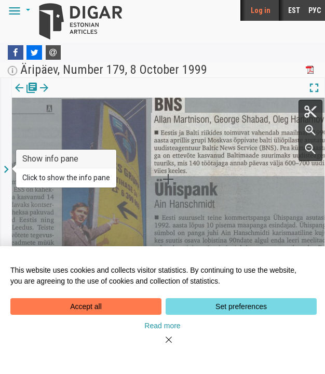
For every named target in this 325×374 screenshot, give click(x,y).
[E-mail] (53, 52)
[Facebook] (15, 52)
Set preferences (241, 306)
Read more (162, 326)
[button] (17, 10)
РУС (314, 10)
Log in (260, 10)
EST (294, 10)
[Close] (162, 345)
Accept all (86, 306)
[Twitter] (34, 52)
